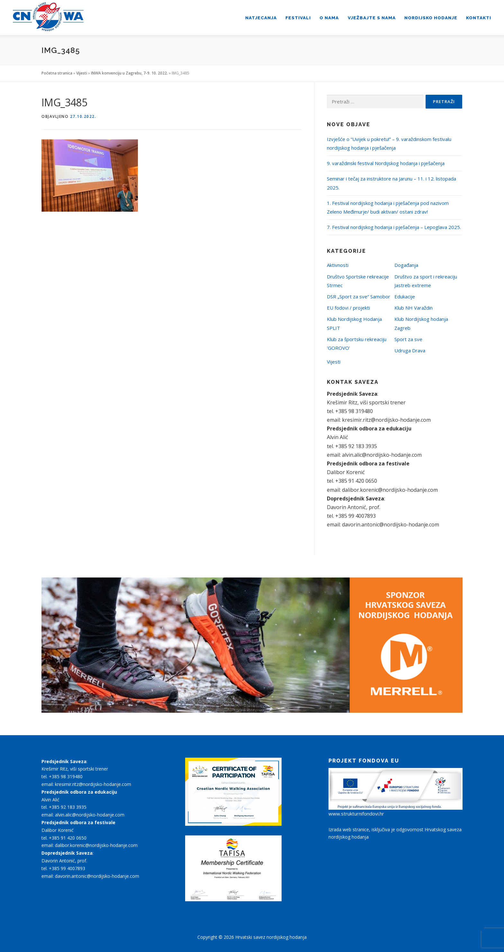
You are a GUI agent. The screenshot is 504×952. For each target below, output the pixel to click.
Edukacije (404, 296)
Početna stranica (56, 73)
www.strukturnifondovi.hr (356, 813)
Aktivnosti (337, 265)
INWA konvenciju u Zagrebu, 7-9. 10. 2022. (129, 73)
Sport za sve (408, 339)
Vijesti (81, 73)
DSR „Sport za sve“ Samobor (358, 296)
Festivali (298, 17)
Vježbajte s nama (372, 17)
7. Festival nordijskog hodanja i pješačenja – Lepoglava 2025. (394, 227)
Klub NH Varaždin (413, 307)
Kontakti (478, 17)
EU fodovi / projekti (348, 307)
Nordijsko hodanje (430, 17)
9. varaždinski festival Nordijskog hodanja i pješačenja (386, 163)
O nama (329, 17)
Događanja (406, 265)
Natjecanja (261, 17)
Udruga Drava (409, 350)
